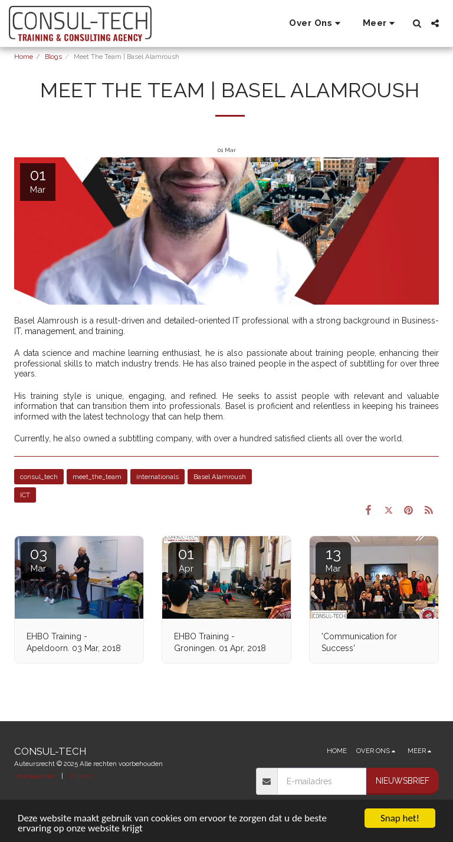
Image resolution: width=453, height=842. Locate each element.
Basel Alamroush (219, 477)
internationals (157, 477)
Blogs (53, 56)
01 (185, 559)
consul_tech (39, 477)
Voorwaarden (34, 776)
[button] (316, 23)
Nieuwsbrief (402, 780)
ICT (25, 495)
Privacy (81, 776)
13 (333, 559)
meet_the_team (97, 477)
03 (38, 559)
